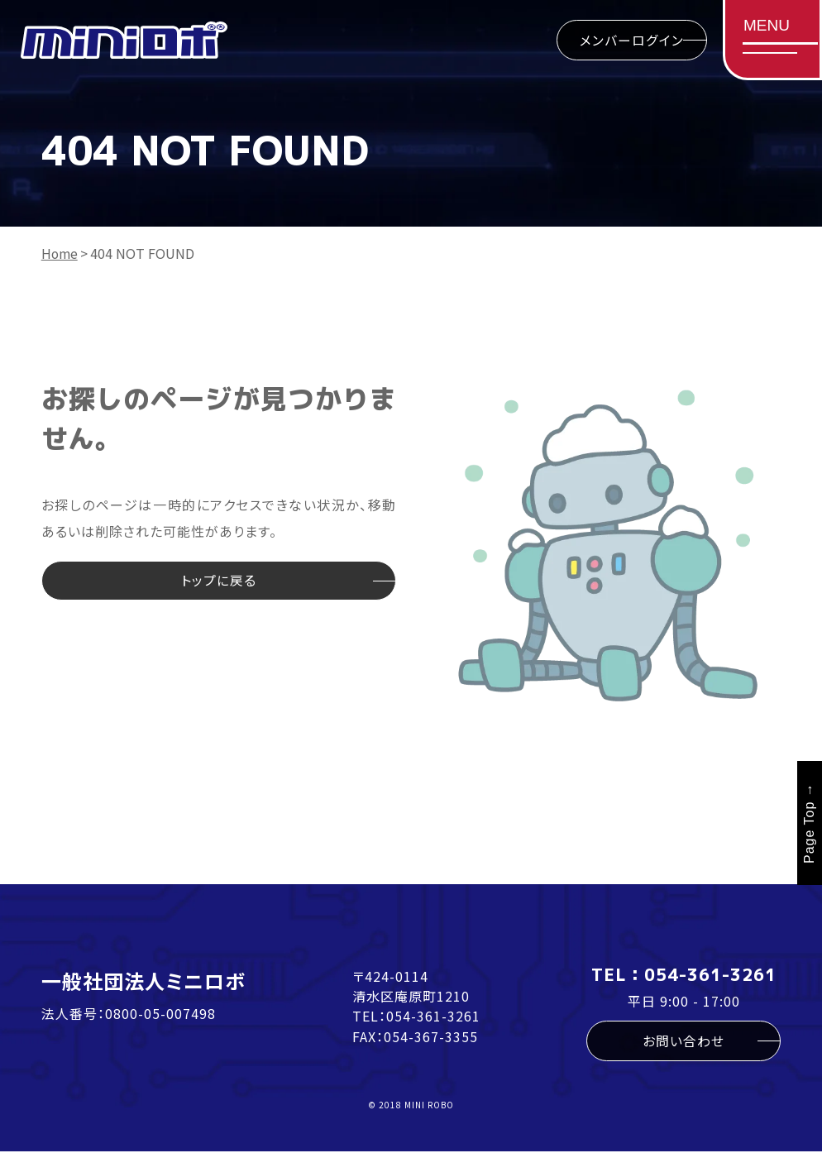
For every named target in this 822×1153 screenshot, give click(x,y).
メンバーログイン (629, 40)
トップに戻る (218, 581)
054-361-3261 (433, 1016)
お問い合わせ (683, 1041)
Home (60, 253)
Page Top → (809, 823)
